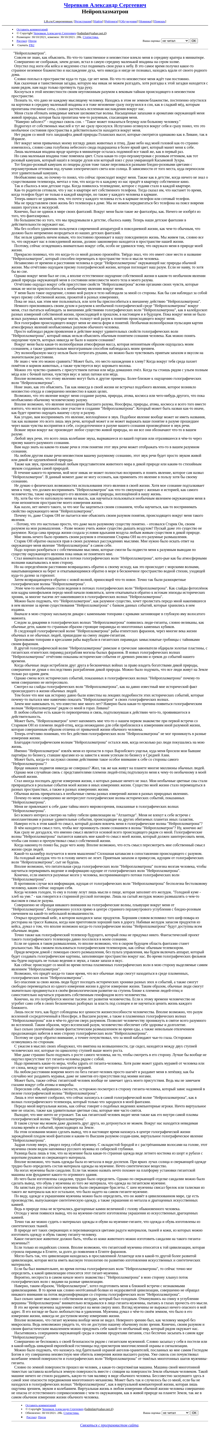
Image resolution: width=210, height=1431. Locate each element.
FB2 (31, 45)
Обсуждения (128, 21)
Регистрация (83, 21)
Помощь (159, 21)
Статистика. (91, 37)
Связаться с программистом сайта (109, 1425)
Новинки (145, 21)
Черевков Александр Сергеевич (105, 5)
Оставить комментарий (32, 29)
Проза (32, 41)
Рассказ (22, 41)
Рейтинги (111, 21)
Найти (98, 21)
